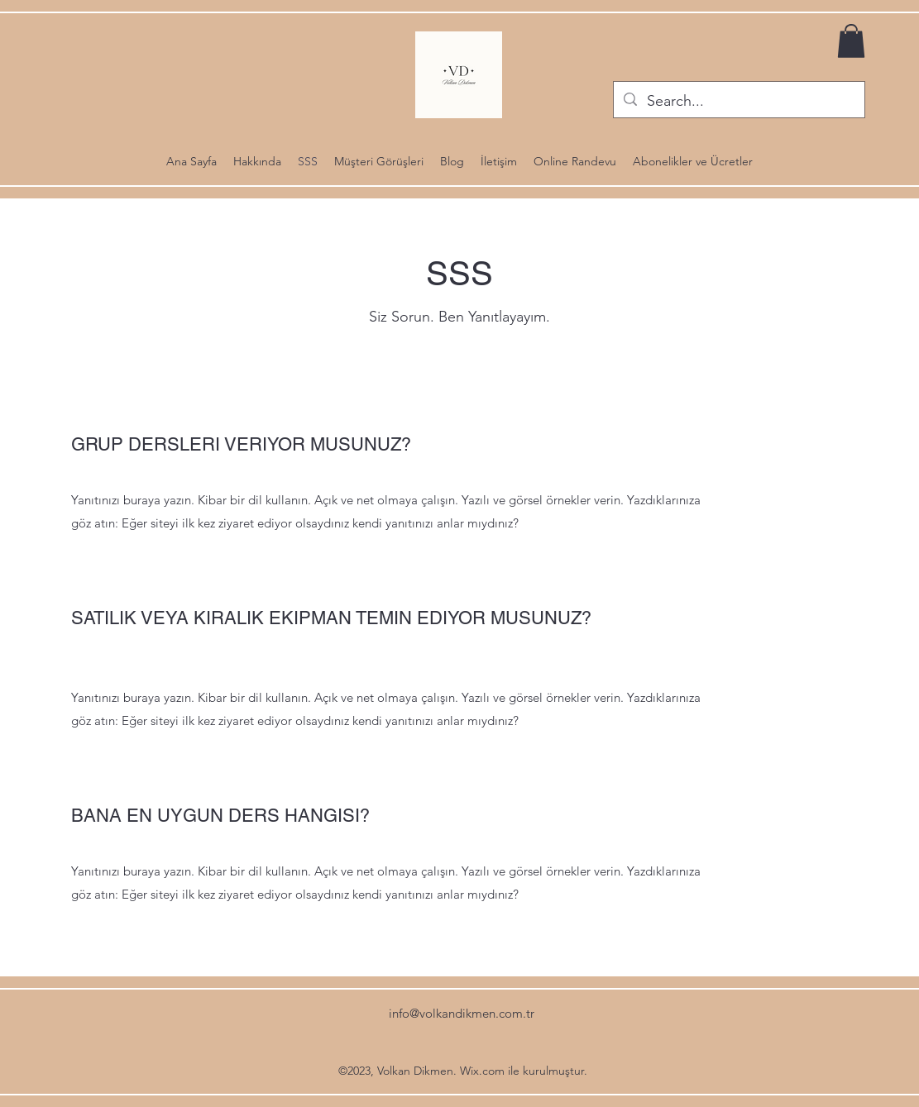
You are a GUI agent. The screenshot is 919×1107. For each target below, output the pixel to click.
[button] (851, 41)
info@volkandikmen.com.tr (461, 1013)
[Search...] (738, 102)
